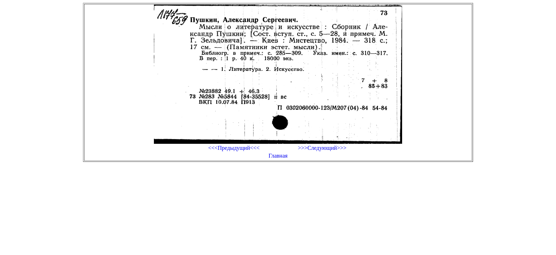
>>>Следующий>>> (322, 148)
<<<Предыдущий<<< (234, 148)
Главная (278, 156)
